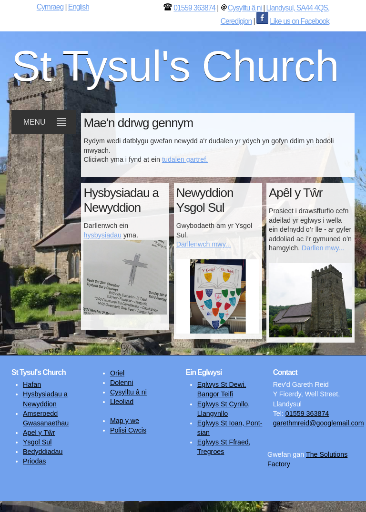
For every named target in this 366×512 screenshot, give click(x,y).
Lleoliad (121, 401)
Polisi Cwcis (128, 430)
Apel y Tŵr (39, 432)
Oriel (117, 373)
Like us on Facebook (299, 21)
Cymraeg (50, 7)
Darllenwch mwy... (203, 244)
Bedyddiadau (42, 451)
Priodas (34, 461)
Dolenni (121, 382)
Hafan (32, 384)
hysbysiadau (102, 235)
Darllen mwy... (323, 248)
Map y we (124, 420)
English (78, 7)
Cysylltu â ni (245, 8)
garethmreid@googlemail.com (318, 423)
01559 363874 (194, 8)
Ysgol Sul (37, 442)
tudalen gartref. (185, 159)
